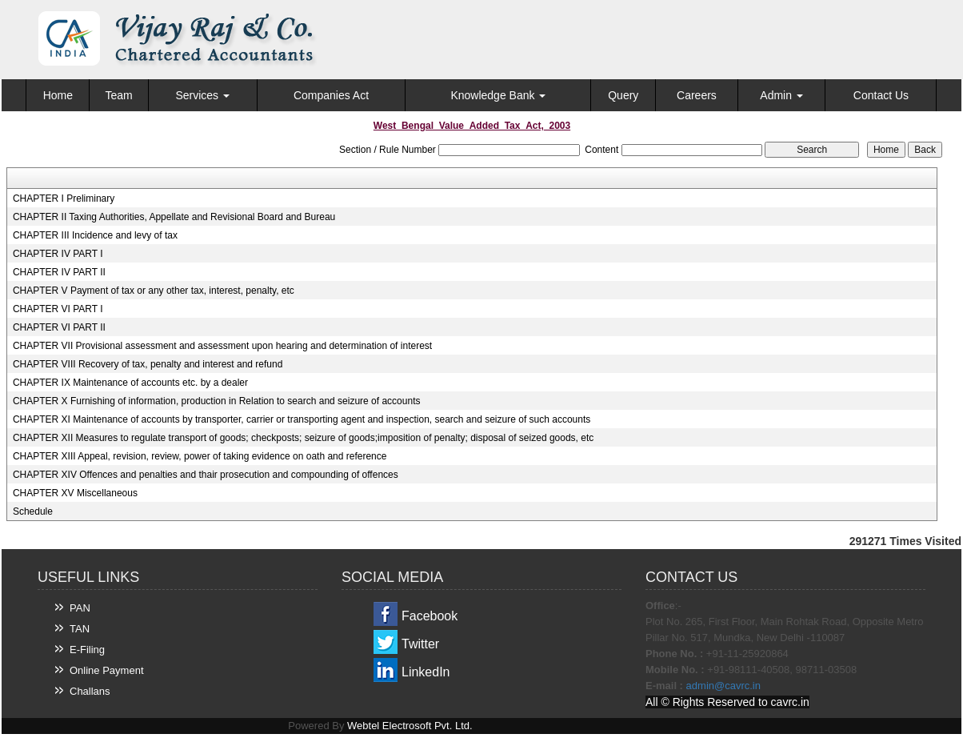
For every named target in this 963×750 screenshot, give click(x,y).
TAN (80, 629)
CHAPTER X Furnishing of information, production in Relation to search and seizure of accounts (217, 401)
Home (58, 95)
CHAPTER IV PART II (59, 272)
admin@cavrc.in (723, 686)
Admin (781, 95)
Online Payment (107, 670)
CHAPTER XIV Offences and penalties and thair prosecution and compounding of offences (205, 474)
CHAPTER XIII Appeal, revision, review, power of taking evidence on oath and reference (200, 456)
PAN (80, 608)
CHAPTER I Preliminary (63, 198)
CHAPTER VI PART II (59, 327)
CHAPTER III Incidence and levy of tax (95, 235)
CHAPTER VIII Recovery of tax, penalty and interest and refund (148, 364)
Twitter (420, 644)
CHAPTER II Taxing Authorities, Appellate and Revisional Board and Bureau (174, 217)
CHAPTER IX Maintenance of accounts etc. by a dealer (130, 382)
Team (118, 95)
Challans (90, 691)
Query (623, 95)
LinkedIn (426, 672)
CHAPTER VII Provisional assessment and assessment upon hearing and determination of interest (222, 345)
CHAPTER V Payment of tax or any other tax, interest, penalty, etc (153, 290)
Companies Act (331, 95)
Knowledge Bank (497, 95)
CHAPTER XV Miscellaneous (75, 493)
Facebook (430, 616)
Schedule (33, 511)
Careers (697, 95)
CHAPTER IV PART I (58, 253)
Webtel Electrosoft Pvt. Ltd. (410, 726)
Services (202, 95)
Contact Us (881, 95)
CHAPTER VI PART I (58, 309)
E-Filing (87, 650)
